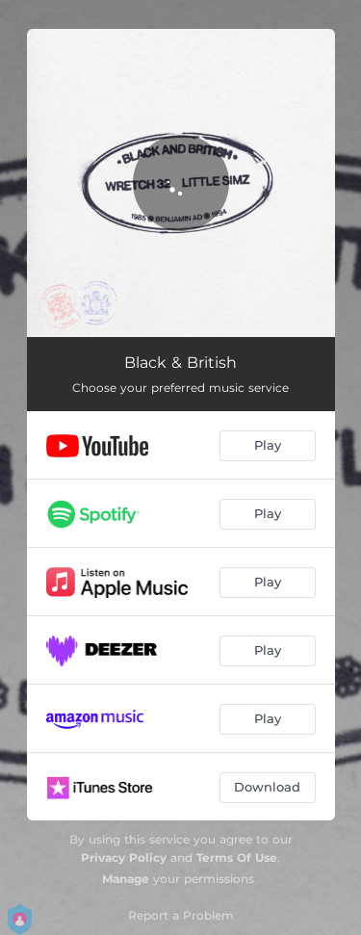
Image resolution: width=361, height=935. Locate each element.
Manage (125, 878)
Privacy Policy (124, 857)
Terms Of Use (236, 857)
